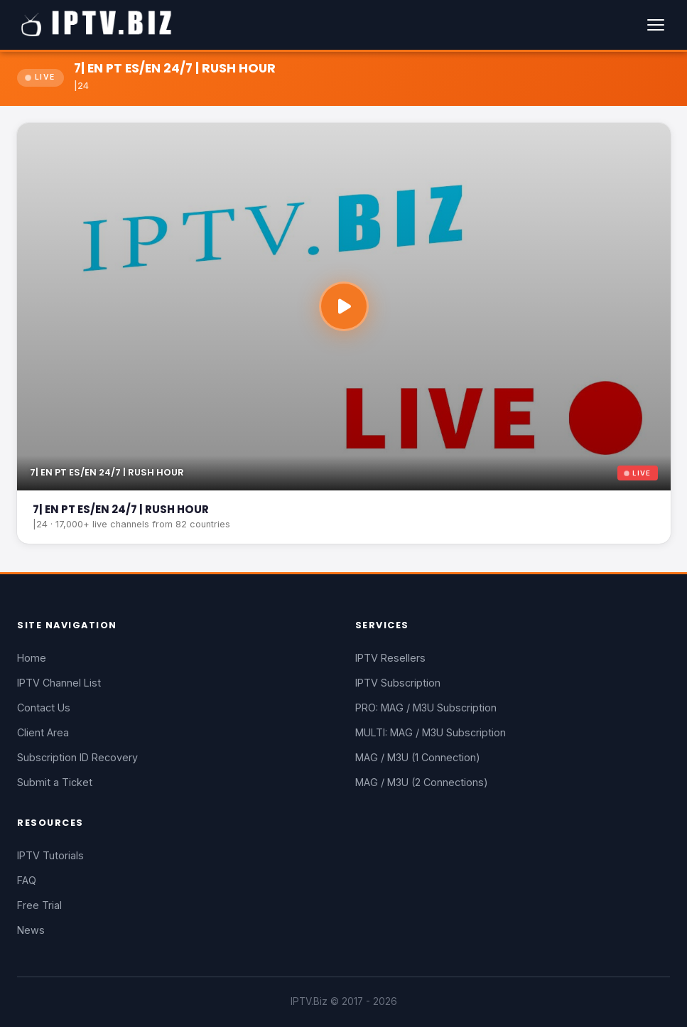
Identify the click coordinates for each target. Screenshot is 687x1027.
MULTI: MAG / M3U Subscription (430, 732)
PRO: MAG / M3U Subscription (426, 707)
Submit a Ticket (54, 782)
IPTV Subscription (397, 683)
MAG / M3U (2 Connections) (421, 782)
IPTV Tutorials (50, 855)
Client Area (43, 732)
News (31, 930)
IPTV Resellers (390, 658)
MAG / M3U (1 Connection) (417, 757)
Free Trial (39, 905)
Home (31, 658)
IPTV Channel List (59, 683)
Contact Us (43, 707)
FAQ (26, 880)
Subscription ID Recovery (77, 757)
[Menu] (656, 25)
